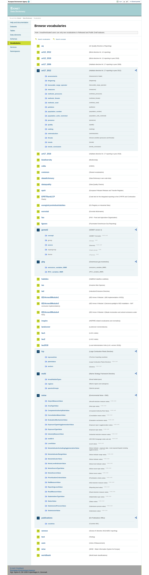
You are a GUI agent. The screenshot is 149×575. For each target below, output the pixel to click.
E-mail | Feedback (17, 568)
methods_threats (54, 98)
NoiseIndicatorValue (55, 459)
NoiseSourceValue (54, 473)
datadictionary (47, 178)
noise (43, 395)
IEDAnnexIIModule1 (50, 297)
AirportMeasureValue (55, 401)
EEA (19, 1)
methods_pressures (55, 94)
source (50, 245)
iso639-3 (51, 439)
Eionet (19, 18)
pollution (51, 107)
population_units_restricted (58, 116)
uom (43, 543)
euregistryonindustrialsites (53, 205)
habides (44, 279)
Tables (12, 31)
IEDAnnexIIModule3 (50, 303)
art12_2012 (46, 52)
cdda (43, 166)
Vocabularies (15, 43)
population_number (55, 111)
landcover (45, 327)
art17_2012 (46, 71)
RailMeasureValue (54, 482)
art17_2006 (46, 64)
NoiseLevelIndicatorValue (57, 463)
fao (42, 217)
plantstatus (52, 361)
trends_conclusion (54, 147)
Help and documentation (19, 22)
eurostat (45, 211)
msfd (43, 374)
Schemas (13, 39)
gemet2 (44, 230)
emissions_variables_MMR (57, 267)
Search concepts (61, 39)
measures (51, 89)
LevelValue (52, 443)
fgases (44, 224)
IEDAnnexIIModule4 (50, 312)
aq (42, 46)
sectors (50, 366)
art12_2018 (46, 58)
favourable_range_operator (57, 85)
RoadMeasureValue (54, 492)
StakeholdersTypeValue (56, 496)
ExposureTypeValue (55, 429)
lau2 (43, 339)
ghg (43, 262)
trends (50, 142)
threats (50, 138)
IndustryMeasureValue (56, 434)
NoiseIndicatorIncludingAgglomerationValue (63, 448)
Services (13, 47)
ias (42, 285)
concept (51, 235)
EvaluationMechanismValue (57, 420)
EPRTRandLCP (48, 197)
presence (51, 120)
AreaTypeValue (53, 406)
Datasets (13, 26)
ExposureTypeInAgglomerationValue (61, 424)
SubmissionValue (54, 510)
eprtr (43, 190)
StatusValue (52, 501)
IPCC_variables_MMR (55, 272)
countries (51, 524)
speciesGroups (53, 388)
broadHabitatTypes (54, 379)
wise (43, 549)
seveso (44, 531)
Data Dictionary (27, 18)
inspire (44, 321)
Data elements (15, 35)
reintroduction (53, 133)
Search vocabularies (44, 39)
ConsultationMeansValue (56, 415)
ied (42, 291)
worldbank (46, 555)
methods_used (53, 103)
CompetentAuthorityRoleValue (58, 410)
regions (50, 384)
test (43, 537)
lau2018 (44, 345)
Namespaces (15, 51)
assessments (52, 76)
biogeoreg (51, 81)
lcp (42, 351)
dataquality (46, 184)
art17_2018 (46, 154)
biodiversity (46, 160)
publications (46, 518)
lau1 (43, 333)
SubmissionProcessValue (57, 506)
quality (50, 125)
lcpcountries (52, 357)
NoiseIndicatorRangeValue (57, 454)
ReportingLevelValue (55, 487)
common (45, 172)
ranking (50, 129)
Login (120, 1)
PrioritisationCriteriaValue (57, 477)
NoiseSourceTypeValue (56, 468)
